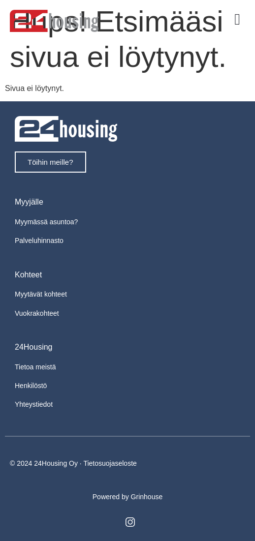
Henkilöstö (31, 386)
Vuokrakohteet (37, 313)
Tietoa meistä (35, 367)
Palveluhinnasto (39, 240)
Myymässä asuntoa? (46, 222)
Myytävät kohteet (41, 294)
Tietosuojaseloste (109, 463)
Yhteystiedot (34, 404)
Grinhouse (147, 497)
